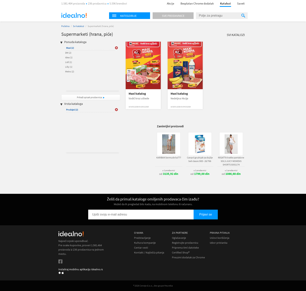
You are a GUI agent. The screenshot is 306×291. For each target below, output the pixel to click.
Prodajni (72, 109)
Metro (69, 71)
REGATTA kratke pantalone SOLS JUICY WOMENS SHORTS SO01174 (231, 161)
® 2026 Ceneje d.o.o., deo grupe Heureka (153, 285)
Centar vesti (141, 247)
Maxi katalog (137, 93)
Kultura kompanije (145, 242)
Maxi (70, 47)
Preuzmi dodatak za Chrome (188, 257)
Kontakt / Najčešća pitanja (149, 252)
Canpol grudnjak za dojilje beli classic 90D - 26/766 (200, 159)
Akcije (170, 3)
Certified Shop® (180, 252)
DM (68, 52)
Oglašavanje (179, 238)
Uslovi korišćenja (219, 238)
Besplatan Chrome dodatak (197, 3)
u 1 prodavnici (168, 170)
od (168, 174)
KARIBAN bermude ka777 (168, 157)
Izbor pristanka (218, 242)
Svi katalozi (78, 26)
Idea (69, 57)
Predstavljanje (142, 238)
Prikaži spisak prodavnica (89, 97)
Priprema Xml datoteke (185, 247)
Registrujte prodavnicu (185, 242)
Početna (65, 26)
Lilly (68, 66)
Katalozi (225, 3)
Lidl (68, 62)
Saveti (241, 3)
